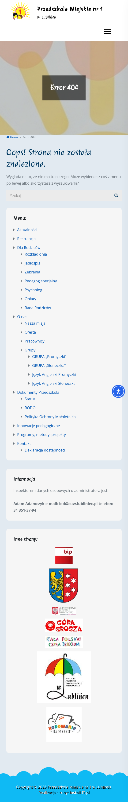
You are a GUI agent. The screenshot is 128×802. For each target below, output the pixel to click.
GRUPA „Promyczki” (49, 356)
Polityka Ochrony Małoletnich (50, 416)
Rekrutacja (26, 238)
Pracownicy (34, 341)
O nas (22, 316)
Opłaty (30, 298)
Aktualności (27, 229)
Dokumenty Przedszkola (38, 392)
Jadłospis (32, 263)
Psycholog (33, 289)
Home (12, 137)
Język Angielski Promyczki (54, 374)
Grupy (30, 350)
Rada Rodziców (38, 307)
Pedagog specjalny (41, 281)
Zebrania (32, 272)
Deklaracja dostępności (45, 450)
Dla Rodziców (28, 247)
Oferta (30, 332)
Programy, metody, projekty (41, 434)
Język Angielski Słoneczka (53, 383)
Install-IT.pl (80, 792)
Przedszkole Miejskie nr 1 (70, 9)
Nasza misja (35, 323)
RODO (30, 407)
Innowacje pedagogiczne (38, 425)
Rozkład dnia (36, 254)
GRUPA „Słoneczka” (49, 365)
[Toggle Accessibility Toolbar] (118, 391)
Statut (30, 398)
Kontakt (24, 443)
